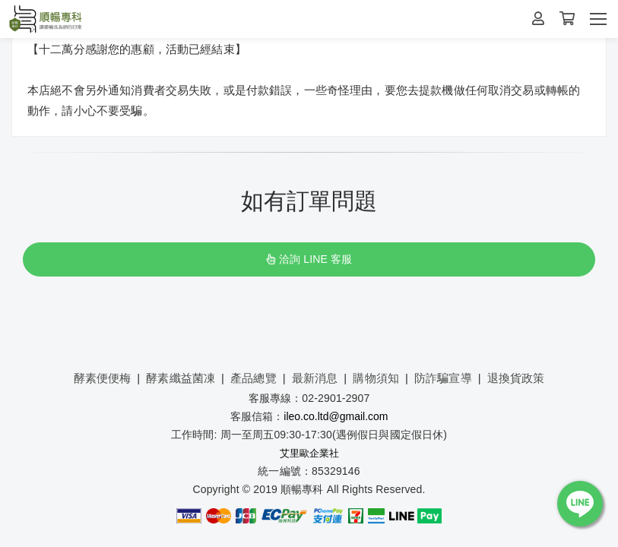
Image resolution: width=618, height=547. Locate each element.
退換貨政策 (516, 378)
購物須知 (376, 378)
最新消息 (315, 378)
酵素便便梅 (103, 378)
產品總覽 (253, 378)
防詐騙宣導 (443, 378)
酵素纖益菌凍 (180, 378)
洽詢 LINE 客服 (309, 259)
